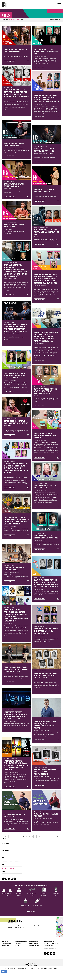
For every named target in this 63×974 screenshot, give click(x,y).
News (14, 19)
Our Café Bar (5, 945)
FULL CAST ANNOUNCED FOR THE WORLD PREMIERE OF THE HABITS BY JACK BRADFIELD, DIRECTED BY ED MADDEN (16, 468)
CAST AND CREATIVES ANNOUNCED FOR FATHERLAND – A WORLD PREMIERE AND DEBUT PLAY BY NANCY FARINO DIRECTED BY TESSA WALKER (16, 270)
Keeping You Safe (6, 943)
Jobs (3, 857)
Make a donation (33, 943)
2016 (18, 19)
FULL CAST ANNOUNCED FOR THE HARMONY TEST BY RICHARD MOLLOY (46, 631)
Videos (3, 871)
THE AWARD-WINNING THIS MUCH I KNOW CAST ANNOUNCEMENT (45, 771)
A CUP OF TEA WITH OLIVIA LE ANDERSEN (46, 815)
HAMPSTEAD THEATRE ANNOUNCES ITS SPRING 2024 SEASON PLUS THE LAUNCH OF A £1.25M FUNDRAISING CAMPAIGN (16, 765)
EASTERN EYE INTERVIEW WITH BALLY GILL (14, 568)
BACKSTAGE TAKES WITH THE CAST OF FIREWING (16, 50)
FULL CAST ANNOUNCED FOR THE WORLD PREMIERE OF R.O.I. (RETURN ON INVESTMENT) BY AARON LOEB (46, 98)
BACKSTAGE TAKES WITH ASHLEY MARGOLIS (14, 185)
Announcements (6, 850)
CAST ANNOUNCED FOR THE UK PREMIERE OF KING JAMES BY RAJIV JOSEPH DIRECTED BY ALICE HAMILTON (16, 520)
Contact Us (5, 941)
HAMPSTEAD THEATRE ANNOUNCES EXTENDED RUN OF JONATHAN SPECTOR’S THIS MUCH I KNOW (15, 715)
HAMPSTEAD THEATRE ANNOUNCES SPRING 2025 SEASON (45, 435)
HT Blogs (4, 864)
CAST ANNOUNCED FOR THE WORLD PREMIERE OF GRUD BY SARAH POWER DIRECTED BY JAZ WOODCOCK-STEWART (46, 583)
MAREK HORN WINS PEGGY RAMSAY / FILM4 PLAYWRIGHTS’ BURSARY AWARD (45, 724)
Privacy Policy (19, 943)
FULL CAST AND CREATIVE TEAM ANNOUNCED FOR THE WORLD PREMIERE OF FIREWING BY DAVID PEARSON (16, 93)
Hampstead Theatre (4, 4)
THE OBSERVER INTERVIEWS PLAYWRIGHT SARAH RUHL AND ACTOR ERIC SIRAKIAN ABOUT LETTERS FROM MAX (15, 327)
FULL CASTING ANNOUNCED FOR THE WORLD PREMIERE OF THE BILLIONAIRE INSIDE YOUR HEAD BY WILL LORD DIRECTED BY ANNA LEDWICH (46, 278)
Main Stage (4, 854)
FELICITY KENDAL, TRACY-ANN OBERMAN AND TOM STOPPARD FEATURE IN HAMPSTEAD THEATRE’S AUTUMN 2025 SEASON (46, 336)
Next (58, 836)
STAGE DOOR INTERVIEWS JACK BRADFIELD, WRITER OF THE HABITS (16, 423)
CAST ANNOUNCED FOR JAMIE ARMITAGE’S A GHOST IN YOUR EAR (46, 232)
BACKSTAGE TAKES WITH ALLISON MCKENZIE (44, 190)
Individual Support (34, 945)
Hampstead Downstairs (8, 868)
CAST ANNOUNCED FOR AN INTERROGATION (45, 486)
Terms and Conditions (21, 941)
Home (10, 19)
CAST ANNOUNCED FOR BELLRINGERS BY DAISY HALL (46, 537)
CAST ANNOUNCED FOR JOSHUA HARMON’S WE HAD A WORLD (46, 51)
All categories (5, 843)
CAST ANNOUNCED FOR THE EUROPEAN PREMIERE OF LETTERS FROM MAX (15, 375)
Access (17, 945)
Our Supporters (33, 941)
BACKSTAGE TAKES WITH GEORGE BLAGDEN (14, 144)
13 (39, 836)
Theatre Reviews (6, 847)
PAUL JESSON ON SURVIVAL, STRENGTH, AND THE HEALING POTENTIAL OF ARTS (16, 669)
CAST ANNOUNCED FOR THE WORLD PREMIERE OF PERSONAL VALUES (45, 391)
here (45, 968)
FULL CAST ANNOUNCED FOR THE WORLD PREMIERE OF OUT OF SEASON (46, 675)
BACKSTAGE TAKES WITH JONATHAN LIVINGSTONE (44, 150)
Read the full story (9, 61)
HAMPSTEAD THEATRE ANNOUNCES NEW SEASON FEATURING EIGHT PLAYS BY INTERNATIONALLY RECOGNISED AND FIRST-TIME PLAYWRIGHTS (16, 615)
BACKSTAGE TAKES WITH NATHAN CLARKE (14, 225)
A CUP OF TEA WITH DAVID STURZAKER (14, 815)
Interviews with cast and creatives (11, 861)
